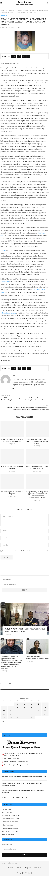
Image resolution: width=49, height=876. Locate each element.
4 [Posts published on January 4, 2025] (38, 704)
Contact (19, 867)
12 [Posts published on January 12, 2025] (45, 707)
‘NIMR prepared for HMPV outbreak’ (14, 798)
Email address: (7, 580)
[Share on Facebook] (19, 56)
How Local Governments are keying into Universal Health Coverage (37, 441)
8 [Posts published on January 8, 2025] (17, 707)
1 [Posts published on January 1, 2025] (17, 704)
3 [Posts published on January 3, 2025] (31, 704)
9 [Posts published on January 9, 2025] (24, 707)
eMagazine (28, 867)
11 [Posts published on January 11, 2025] (38, 707)
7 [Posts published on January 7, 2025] (10, 707)
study (3, 251)
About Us (10, 867)
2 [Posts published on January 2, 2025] (24, 704)
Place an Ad (37, 867)
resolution (5, 281)
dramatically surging (9, 313)
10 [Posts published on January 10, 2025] (31, 707)
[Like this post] (14, 56)
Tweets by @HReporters (9, 684)
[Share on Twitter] (24, 56)
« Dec (2, 721)
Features (11, 10)
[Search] (48, 3)
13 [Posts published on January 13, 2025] (4, 711)
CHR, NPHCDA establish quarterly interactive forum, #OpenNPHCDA (25, 630)
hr (14, 375)
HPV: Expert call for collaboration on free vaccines (37, 658)
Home (2, 10)
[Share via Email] (28, 56)
